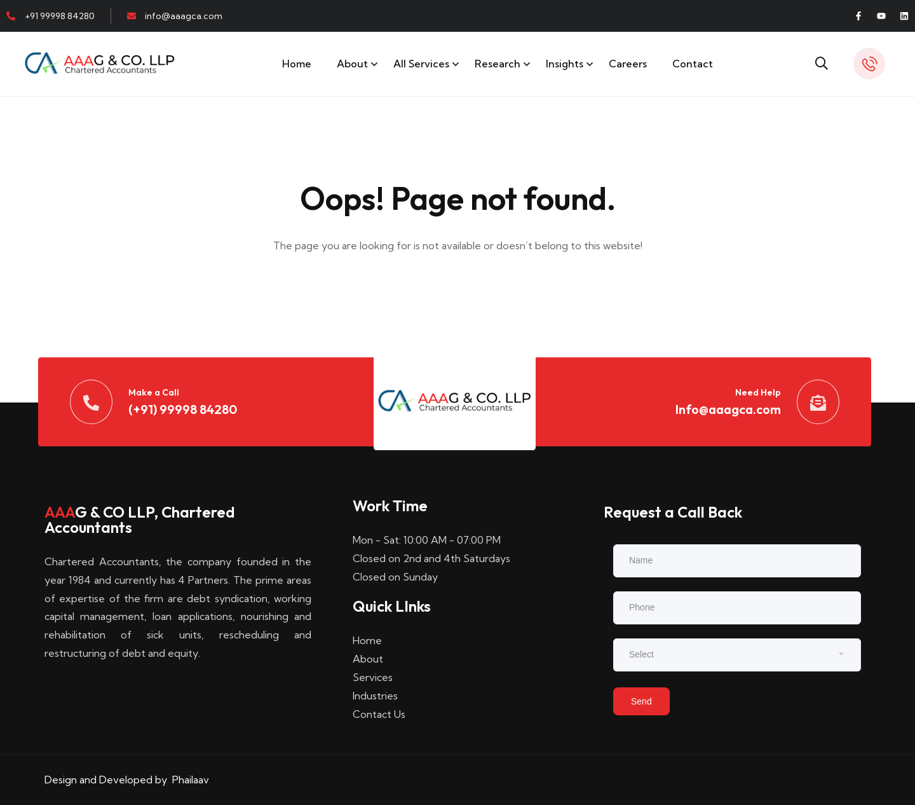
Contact (692, 63)
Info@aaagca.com (728, 409)
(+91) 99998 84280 (182, 409)
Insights (564, 63)
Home (296, 63)
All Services (421, 63)
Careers (628, 63)
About (352, 63)
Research (497, 63)
